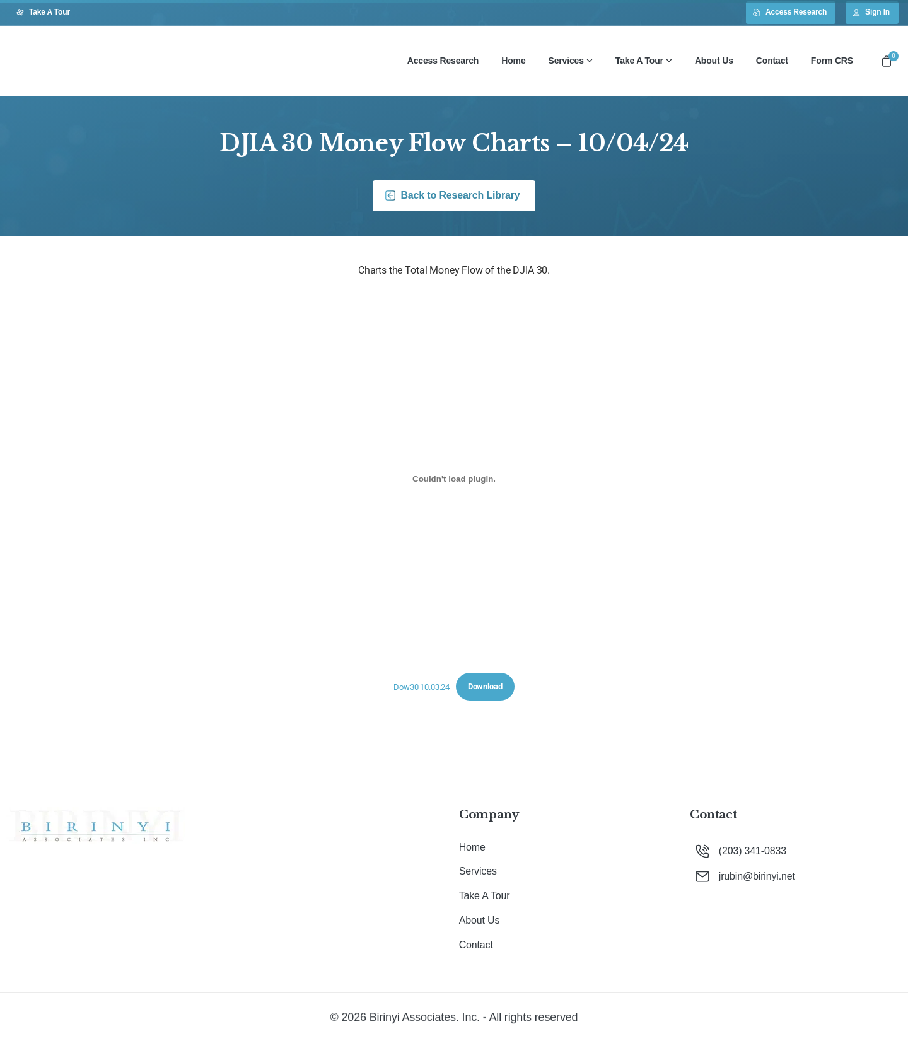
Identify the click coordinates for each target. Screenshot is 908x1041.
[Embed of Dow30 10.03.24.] (454, 479)
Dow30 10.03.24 (421, 686)
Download (485, 686)
